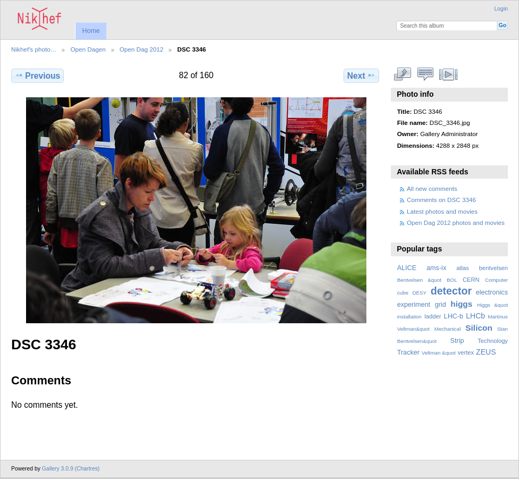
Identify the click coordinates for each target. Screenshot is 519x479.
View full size (402, 74)
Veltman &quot (439, 353)
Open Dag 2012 (142, 49)
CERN (471, 279)
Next (361, 75)
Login (501, 9)
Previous (37, 75)
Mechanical (447, 329)
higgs (461, 303)
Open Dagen (87, 49)
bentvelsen (493, 268)
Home (90, 31)
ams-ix (436, 268)
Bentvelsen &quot (419, 280)
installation (409, 317)
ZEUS (486, 352)
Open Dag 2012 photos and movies (456, 222)
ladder (432, 316)
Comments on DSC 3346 (441, 199)
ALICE (407, 268)
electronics (492, 292)
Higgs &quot (492, 305)
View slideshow (448, 74)
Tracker (408, 352)
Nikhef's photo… (33, 49)
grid (440, 304)
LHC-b (453, 316)
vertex (466, 352)
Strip (457, 340)
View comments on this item (425, 74)
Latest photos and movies (442, 211)
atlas (462, 268)
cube (402, 293)
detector (451, 291)
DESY (419, 293)
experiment (413, 304)
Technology (493, 341)
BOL (452, 280)
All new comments (432, 188)
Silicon (478, 327)
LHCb (475, 316)
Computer (496, 280)
